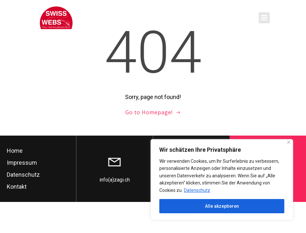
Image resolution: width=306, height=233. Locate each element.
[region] (222, 179)
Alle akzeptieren (222, 206)
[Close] (288, 142)
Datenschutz (197, 190)
